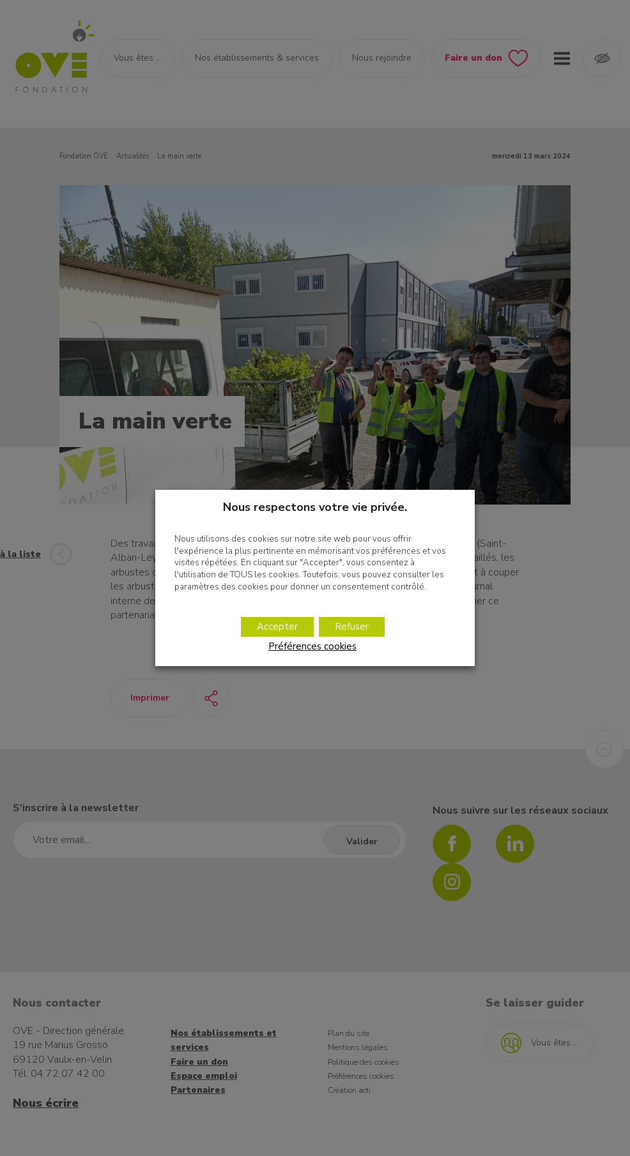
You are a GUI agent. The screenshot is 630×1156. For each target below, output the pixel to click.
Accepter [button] (277, 626)
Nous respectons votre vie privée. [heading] (315, 507)
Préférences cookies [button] (312, 646)
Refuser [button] (352, 626)
